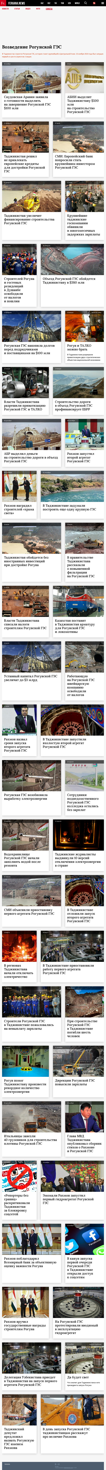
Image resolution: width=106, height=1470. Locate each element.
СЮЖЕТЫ (49, 9)
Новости (5, 9)
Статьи (17, 9)
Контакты (7, 1464)
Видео (28, 9)
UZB (69, 3)
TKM (62, 3)
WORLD (77, 3)
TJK (55, 3)
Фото (38, 9)
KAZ (42, 3)
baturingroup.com (68, 1467)
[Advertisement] (53, 29)
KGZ (49, 3)
